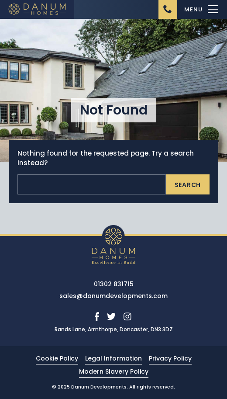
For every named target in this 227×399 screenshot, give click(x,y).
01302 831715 (114, 284)
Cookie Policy (57, 358)
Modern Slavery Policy (113, 371)
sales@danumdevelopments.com (113, 295)
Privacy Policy (170, 358)
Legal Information (113, 358)
